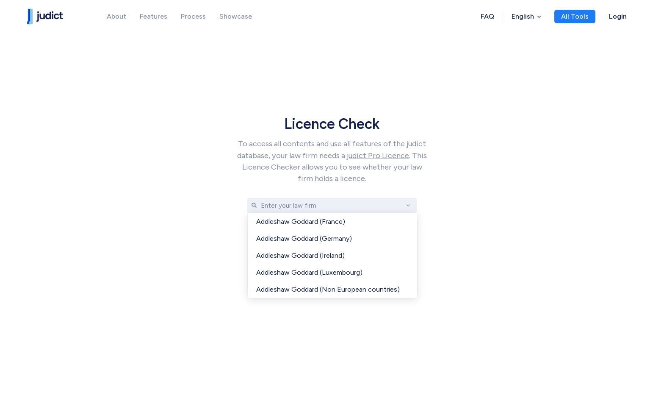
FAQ (487, 16)
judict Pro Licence (378, 155)
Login (618, 16)
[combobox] (262, 205)
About (116, 16)
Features (153, 16)
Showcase (235, 16)
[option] (332, 221)
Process (193, 16)
